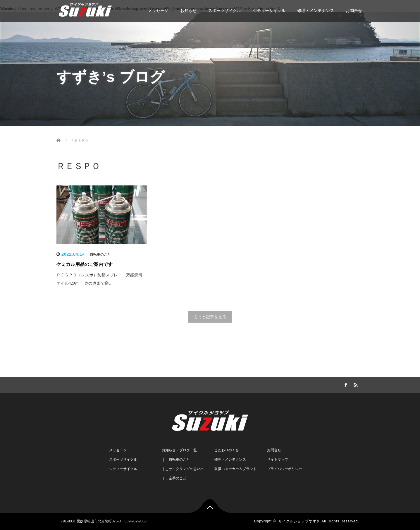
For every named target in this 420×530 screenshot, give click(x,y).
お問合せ (354, 10)
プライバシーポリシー (284, 469)
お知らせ (188, 10)
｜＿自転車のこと (176, 459)
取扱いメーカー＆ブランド (235, 469)
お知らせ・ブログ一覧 (179, 450)
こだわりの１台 (226, 450)
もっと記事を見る (210, 316)
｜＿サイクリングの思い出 (183, 469)
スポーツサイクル (224, 10)
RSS (354, 384)
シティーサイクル (269, 10)
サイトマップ (277, 459)
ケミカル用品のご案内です (84, 264)
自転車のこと (100, 254)
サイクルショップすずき (299, 521)
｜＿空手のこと (174, 478)
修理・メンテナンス (315, 10)
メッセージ (158, 10)
